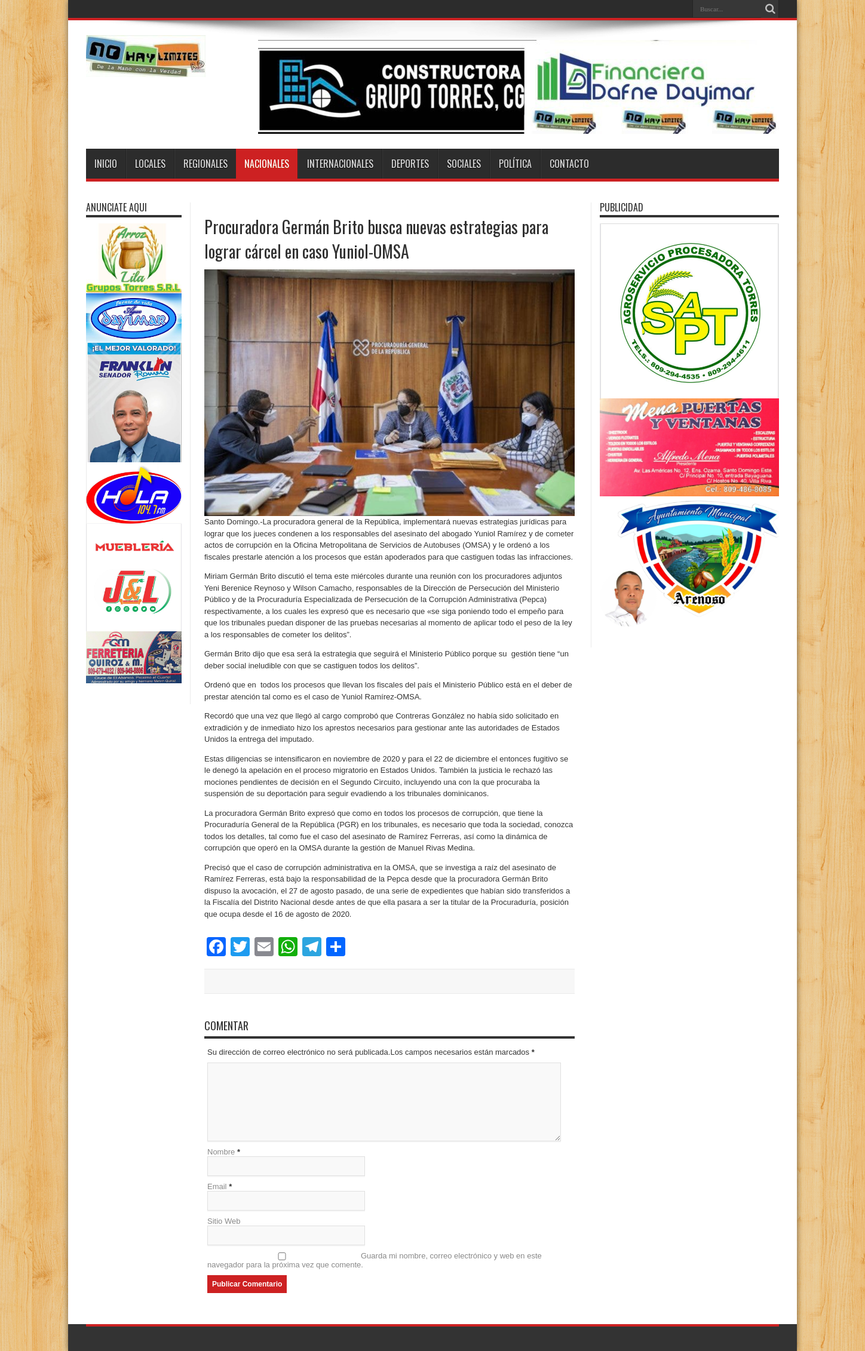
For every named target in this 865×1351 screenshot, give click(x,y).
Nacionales (266, 163)
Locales (150, 163)
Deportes (410, 163)
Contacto (569, 163)
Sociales (464, 163)
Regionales (205, 163)
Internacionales (340, 163)
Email (217, 1186)
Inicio (105, 163)
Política (515, 163)
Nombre (221, 1151)
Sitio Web (223, 1221)
